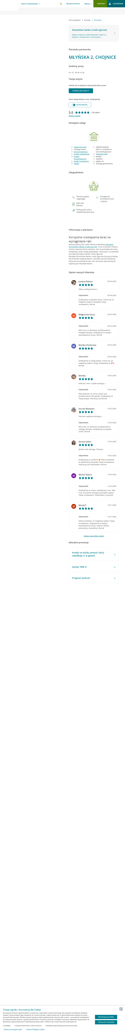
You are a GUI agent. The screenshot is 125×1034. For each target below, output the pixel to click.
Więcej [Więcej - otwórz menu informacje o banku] (87, 4)
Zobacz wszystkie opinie (94, 536)
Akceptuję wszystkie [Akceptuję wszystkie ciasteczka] (106, 1017)
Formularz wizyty (81, 91)
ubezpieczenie (102, 154)
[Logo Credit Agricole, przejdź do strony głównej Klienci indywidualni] (9, 7)
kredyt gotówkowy (81, 154)
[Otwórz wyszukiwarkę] (61, 3)
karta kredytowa (81, 151)
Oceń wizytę (79, 104)
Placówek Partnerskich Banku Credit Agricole (91, 245)
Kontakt (87, 20)
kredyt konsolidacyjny (80, 157)
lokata (76, 163)
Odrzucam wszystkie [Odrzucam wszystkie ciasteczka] (106, 1022)
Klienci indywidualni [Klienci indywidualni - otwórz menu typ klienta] (29, 4)
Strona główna (75, 20)
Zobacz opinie (74, 116)
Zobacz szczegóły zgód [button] (13, 1029)
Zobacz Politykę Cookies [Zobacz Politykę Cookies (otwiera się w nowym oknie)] (35, 1029)
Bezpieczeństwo (73, 3)
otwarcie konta (80, 147)
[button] (73, 197)
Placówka (97, 20)
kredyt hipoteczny (81, 161)
